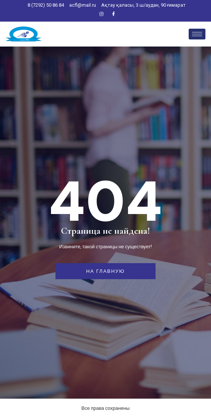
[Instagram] (101, 14)
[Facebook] (113, 14)
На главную (105, 271)
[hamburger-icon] (197, 34)
